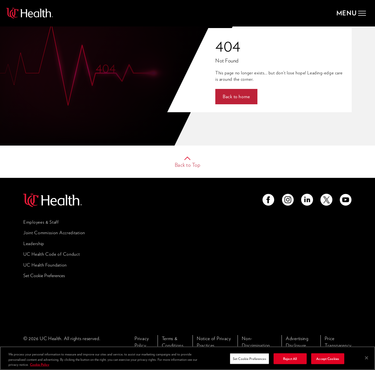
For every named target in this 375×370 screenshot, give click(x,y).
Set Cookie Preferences (44, 275)
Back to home (236, 96)
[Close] (366, 361)
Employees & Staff (41, 222)
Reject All (290, 362)
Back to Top (187, 165)
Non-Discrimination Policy (256, 345)
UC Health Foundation (45, 265)
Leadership (33, 243)
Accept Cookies (327, 362)
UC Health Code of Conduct (51, 254)
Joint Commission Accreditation (54, 232)
